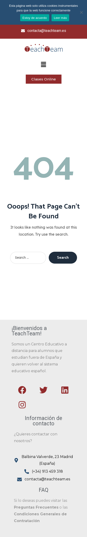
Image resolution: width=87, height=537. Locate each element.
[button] (43, 65)
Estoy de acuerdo (35, 18)
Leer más (60, 18)
